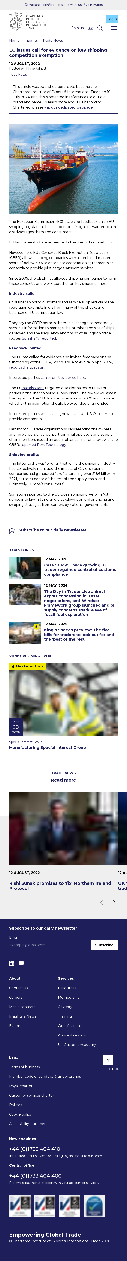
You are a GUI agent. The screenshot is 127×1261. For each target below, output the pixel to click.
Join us (78, 28)
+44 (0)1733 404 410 (34, 1149)
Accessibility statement (28, 1124)
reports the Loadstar (26, 367)
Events (15, 1026)
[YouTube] (21, 963)
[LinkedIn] (11, 963)
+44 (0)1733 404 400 (35, 1176)
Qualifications (69, 1026)
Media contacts (22, 1007)
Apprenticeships (72, 1035)
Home (14, 40)
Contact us (18, 988)
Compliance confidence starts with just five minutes (64, 5)
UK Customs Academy (77, 1045)
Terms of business (24, 1067)
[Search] (100, 28)
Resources (67, 988)
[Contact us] (90, 28)
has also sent (33, 388)
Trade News (52, 40)
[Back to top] (108, 1060)
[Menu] (114, 28)
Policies (15, 1105)
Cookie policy (20, 1114)
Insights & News (22, 1016)
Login (112, 19)
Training (65, 1016)
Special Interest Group (26, 742)
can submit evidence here (63, 378)
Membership (69, 997)
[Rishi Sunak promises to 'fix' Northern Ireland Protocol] (63, 841)
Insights (31, 40)
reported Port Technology (43, 445)
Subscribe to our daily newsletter (53, 530)
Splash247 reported (39, 338)
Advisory (65, 1007)
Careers (15, 997)
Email (14, 937)
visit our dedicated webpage (68, 107)
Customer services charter (31, 1095)
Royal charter (21, 1086)
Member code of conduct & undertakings (45, 1076)
